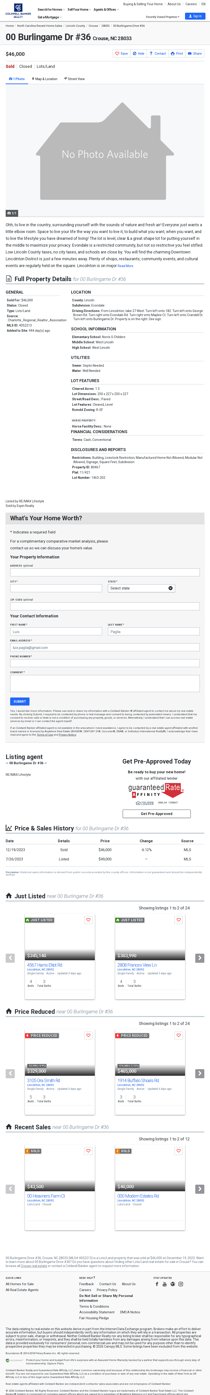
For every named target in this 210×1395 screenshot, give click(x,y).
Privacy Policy (107, 1290)
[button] (195, 16)
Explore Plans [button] (55, 1363)
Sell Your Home (79, 9)
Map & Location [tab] (44, 79)
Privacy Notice (67, 734)
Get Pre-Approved (156, 814)
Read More (125, 266)
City (13, 581)
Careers (191, 4)
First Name (18, 624)
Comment (17, 672)
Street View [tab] (74, 79)
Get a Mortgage (50, 17)
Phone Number (21, 656)
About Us (174, 4)
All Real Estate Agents (22, 1290)
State (112, 581)
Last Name (116, 624)
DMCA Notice (130, 1312)
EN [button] (203, 4)
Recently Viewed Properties (162, 16)
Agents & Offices (106, 9)
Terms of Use (45, 734)
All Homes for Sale (20, 1284)
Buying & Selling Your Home (143, 4)
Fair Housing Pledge (94, 1318)
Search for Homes (51, 9)
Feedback (86, 1284)
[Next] (199, 958)
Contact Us (107, 1284)
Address (21, 565)
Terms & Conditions (94, 1306)
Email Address (21, 640)
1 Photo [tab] (17, 79)
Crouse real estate (34, 1266)
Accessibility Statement (97, 1312)
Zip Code (21, 599)
